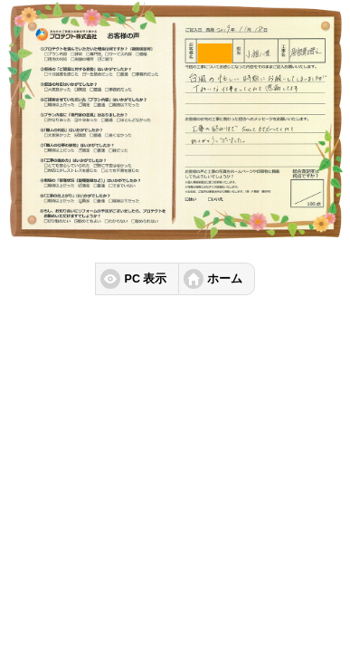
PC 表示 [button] (146, 279)
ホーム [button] (224, 279)
